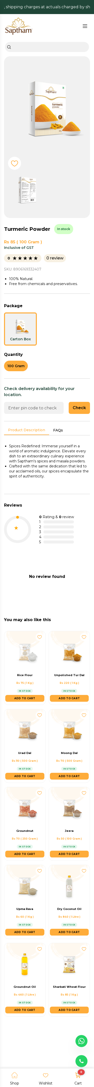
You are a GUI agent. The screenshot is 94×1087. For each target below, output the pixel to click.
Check (79, 407)
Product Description (26, 430)
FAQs (58, 430)
